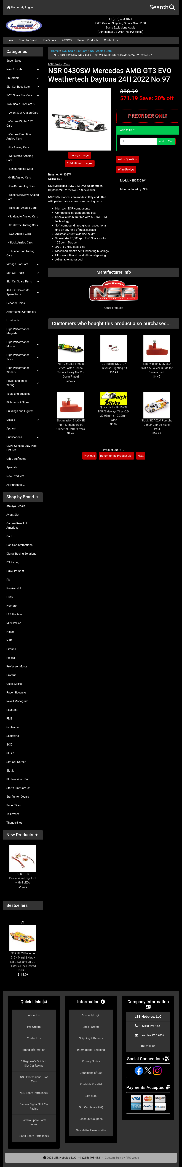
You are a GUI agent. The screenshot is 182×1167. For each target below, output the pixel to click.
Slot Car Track (22, 272)
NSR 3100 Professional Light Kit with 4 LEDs (22, 864)
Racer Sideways (16, 692)
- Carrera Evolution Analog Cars (18, 136)
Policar (10, 657)
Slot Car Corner (16, 762)
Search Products (87, 40)
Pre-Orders (49, 40)
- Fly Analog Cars (17, 147)
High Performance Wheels (22, 370)
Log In (27, 7)
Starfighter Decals (17, 796)
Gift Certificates (16, 458)
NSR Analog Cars (100, 51)
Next (141, 455)
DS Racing (12, 562)
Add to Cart (166, 141)
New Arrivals (22, 69)
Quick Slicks (14, 684)
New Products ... (16, 476)
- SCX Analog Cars (18, 234)
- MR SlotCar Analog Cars (19, 158)
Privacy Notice (91, 1061)
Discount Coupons (91, 1119)
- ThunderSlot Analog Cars (20, 253)
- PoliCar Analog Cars (20, 186)
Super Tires (13, 805)
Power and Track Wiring (22, 383)
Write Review (126, 169)
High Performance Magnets (18, 331)
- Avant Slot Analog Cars (22, 112)
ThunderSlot (14, 822)
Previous (89, 455)
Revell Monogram (17, 701)
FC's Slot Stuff (15, 571)
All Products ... (15, 484)
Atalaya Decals (15, 506)
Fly (8, 579)
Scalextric (12, 736)
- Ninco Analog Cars (19, 169)
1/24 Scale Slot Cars (22, 95)
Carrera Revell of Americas (16, 525)
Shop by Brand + (22, 496)
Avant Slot (12, 514)
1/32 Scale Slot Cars (74, 51)
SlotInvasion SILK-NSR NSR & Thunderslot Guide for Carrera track (71, 425)
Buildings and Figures (20, 411)
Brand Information (33, 1050)
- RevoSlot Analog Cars (21, 207)
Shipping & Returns (91, 1038)
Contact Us (111, 40)
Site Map (91, 1096)
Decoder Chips (15, 303)
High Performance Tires (22, 357)
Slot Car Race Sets (22, 86)
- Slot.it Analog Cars (19, 242)
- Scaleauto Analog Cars (22, 216)
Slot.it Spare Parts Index (34, 1136)
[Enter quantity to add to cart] (138, 141)
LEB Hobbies (14, 614)
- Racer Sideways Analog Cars (22, 197)
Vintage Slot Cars (22, 264)
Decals (22, 419)
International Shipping (91, 1050)
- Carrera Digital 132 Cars (19, 123)
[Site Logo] (32, 23)
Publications (22, 437)
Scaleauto (12, 727)
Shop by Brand (28, 40)
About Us (34, 1015)
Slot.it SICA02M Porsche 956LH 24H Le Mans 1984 (156, 425)
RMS (9, 718)
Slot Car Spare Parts (22, 281)
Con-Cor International (19, 545)
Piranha (11, 649)
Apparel (11, 428)
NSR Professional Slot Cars (34, 1079)
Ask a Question (127, 159)
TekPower (12, 814)
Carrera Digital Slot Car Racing (34, 1106)
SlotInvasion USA (17, 779)
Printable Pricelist (91, 1084)
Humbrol (11, 605)
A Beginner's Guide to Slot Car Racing (33, 1063)
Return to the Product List (116, 455)
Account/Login (91, 1015)
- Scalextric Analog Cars (22, 225)
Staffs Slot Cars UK (18, 788)
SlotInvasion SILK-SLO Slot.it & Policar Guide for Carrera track (157, 368)
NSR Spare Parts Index (34, 1093)
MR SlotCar (13, 623)
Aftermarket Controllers (21, 311)
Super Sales (13, 60)
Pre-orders (22, 78)
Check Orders (91, 1027)
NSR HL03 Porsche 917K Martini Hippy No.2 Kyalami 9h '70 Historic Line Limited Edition (22, 948)
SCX (9, 744)
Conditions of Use (91, 1073)
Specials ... (13, 467)
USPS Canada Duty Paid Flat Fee (21, 448)
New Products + (22, 834)
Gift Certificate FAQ (91, 1107)
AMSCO (67, 40)
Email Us (148, 1046)
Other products (113, 308)
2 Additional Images (79, 163)
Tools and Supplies (18, 393)
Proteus (11, 675)
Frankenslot (13, 588)
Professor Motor (16, 666)
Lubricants (13, 320)
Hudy (9, 597)
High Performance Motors (22, 344)
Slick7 (10, 753)
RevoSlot (12, 710)
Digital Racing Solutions (21, 553)
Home (13, 7)
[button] (162, 7)
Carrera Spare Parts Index (34, 1122)
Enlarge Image (80, 155)
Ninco (10, 631)
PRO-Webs (132, 1157)
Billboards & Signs (17, 402)
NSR (9, 640)
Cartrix (10, 536)
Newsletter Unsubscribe (91, 1130)
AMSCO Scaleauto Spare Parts (22, 292)
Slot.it (10, 770)
